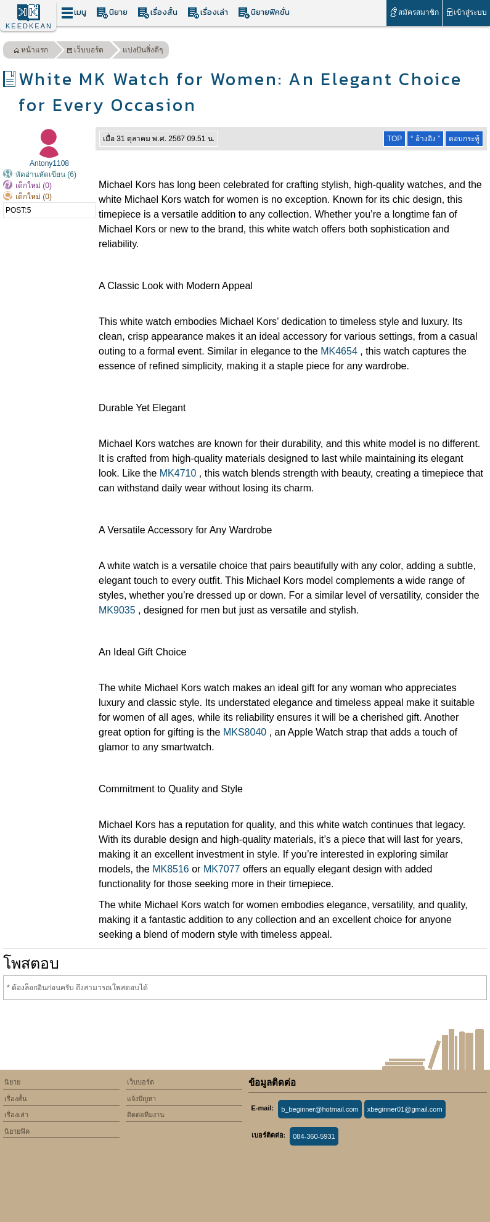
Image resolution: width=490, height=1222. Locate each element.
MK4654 (339, 351)
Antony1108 (49, 163)
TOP (394, 138)
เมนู (73, 12)
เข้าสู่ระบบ (466, 12)
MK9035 (117, 610)
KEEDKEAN (29, 26)
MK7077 (221, 869)
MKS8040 (244, 732)
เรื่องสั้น (157, 12)
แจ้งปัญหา (141, 1098)
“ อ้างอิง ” (425, 138)
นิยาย (112, 12)
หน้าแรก (31, 51)
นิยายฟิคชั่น (264, 12)
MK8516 (170, 869)
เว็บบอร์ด (85, 51)
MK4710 (178, 473)
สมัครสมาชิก (414, 12)
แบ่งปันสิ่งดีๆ (143, 50)
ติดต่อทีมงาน (146, 1114)
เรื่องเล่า (207, 12)
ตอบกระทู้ (464, 138)
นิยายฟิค (17, 1131)
